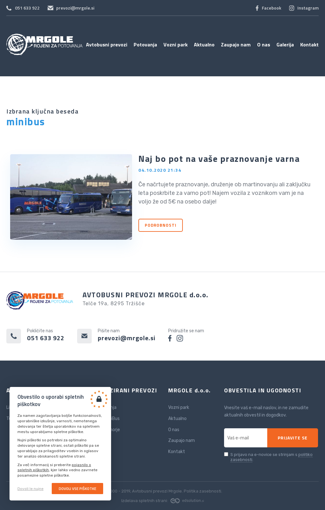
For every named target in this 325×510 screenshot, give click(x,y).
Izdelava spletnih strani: (162, 500)
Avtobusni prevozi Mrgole (44, 44)
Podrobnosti (160, 225)
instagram (179, 338)
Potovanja (145, 44)
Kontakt (309, 44)
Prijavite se (293, 437)
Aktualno (204, 44)
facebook (170, 338)
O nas (263, 44)
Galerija (285, 44)
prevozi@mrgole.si (75, 7)
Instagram (308, 7)
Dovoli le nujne (30, 488)
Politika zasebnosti (202, 491)
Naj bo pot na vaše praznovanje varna (219, 158)
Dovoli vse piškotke (77, 489)
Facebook (271, 7)
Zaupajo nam (236, 44)
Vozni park (175, 44)
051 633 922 (27, 7)
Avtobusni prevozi (106, 44)
